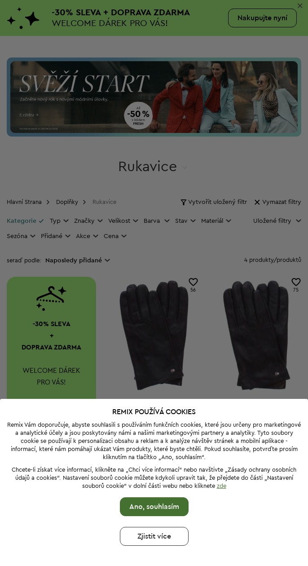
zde (221, 472)
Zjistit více (154, 522)
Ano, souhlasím (154, 493)
